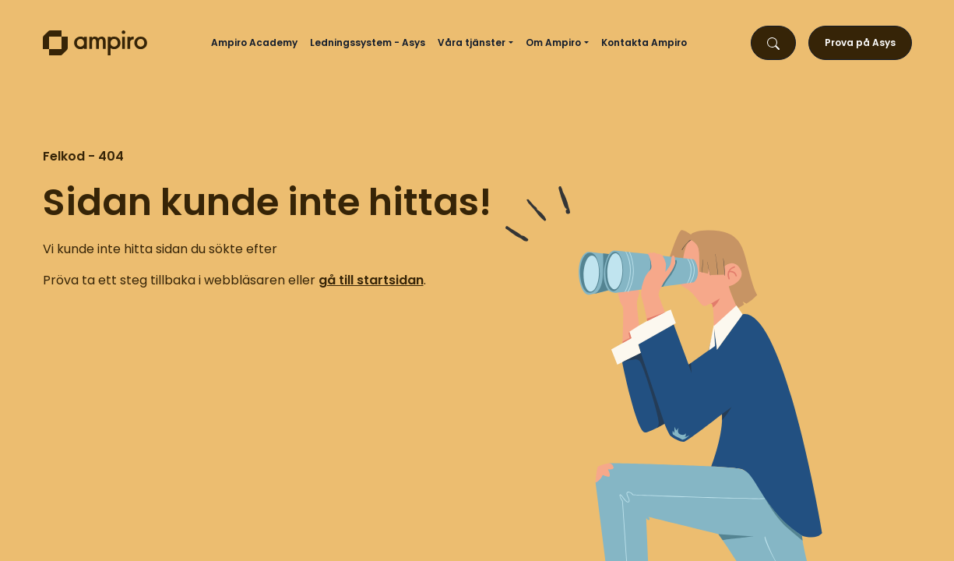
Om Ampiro (553, 42)
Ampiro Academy (254, 42)
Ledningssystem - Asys (367, 42)
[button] (512, 43)
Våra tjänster (471, 42)
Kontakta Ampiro (644, 42)
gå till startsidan (371, 280)
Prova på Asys (860, 42)
